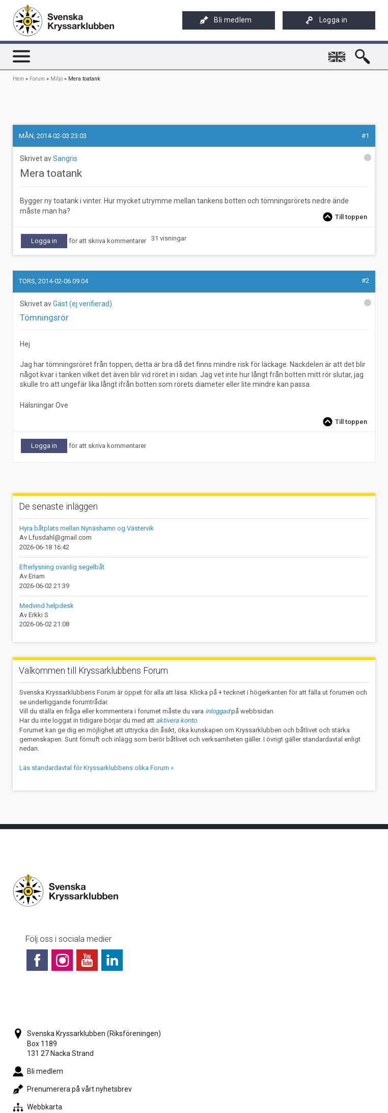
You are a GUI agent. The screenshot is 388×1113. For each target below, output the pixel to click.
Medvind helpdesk (46, 606)
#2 (365, 280)
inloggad (217, 711)
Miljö (56, 78)
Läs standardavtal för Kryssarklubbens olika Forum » (96, 768)
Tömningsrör (44, 317)
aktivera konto (176, 720)
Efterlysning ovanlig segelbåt (61, 567)
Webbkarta (37, 1107)
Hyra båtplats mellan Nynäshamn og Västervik (86, 528)
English (338, 52)
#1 (365, 136)
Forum (37, 78)
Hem (18, 78)
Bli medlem (226, 20)
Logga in (326, 20)
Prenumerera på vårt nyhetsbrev (72, 1089)
